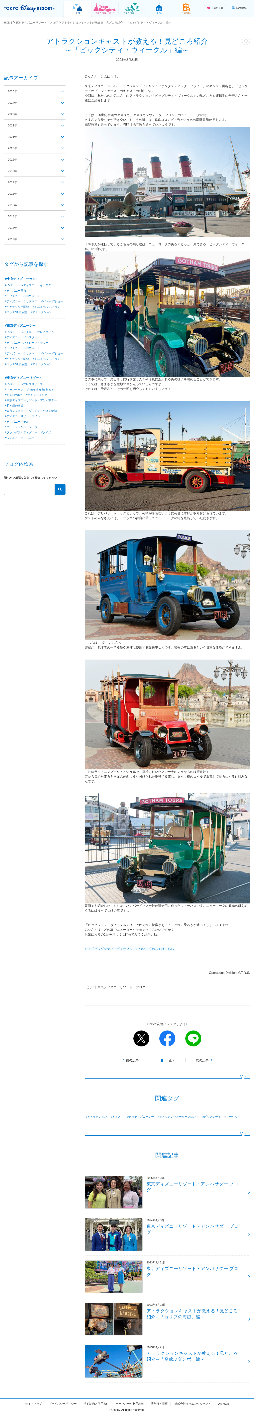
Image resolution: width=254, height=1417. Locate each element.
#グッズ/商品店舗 (16, 312)
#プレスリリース (32, 384)
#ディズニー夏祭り (17, 290)
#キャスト (117, 1116)
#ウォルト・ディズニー (20, 438)
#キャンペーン (14, 389)
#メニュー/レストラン (46, 306)
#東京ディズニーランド (22, 279)
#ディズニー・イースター (38, 285)
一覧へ (170, 1060)
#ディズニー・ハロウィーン (22, 296)
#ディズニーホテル (17, 422)
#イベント (11, 285)
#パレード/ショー (52, 301)
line (193, 1038)
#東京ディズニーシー (140, 1116)
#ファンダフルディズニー (21, 432)
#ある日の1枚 (13, 395)
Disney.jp (223, 1405)
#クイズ (46, 432)
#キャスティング (36, 395)
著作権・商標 (159, 1405)
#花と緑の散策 (14, 405)
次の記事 (202, 1060)
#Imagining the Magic (40, 389)
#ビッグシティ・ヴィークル (220, 1116)
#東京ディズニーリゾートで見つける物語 (31, 411)
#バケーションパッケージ (21, 427)
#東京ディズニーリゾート (23, 378)
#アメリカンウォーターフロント (178, 1116)
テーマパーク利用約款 (130, 1405)
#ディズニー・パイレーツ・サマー (27, 342)
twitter (141, 1038)
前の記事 (132, 1060)
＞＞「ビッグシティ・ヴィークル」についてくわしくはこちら (129, 949)
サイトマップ (33, 1405)
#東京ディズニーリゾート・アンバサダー (31, 400)
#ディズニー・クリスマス (21, 301)
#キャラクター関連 (17, 306)
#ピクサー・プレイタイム (38, 332)
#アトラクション (96, 1116)
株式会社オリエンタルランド (193, 1405)
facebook (167, 1038)
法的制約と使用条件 (96, 1405)
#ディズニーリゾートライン (22, 416)
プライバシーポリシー (63, 1405)
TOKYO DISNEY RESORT (29, 8)
